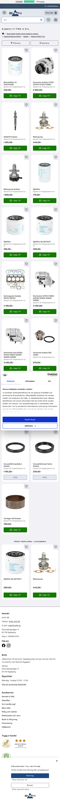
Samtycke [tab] (11, 381)
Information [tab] (30, 381)
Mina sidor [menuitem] (6, 708)
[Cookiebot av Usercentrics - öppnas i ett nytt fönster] (47, 374)
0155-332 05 (14, 621)
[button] (4, 12)
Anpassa (30, 426)
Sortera (45, 43)
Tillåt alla (30, 419)
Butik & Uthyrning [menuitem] (9, 719)
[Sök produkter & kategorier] (23, 20)
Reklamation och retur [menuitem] (11, 715)
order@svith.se (52, 6)
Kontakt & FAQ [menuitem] (8, 696)
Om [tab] (49, 381)
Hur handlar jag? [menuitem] (9, 704)
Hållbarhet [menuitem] (6, 727)
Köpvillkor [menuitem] (6, 700)
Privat (30, 785)
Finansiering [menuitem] (7, 723)
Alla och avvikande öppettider (14, 684)
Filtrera (16, 43)
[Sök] (41, 20)
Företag (30, 775)
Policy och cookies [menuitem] (9, 711)
